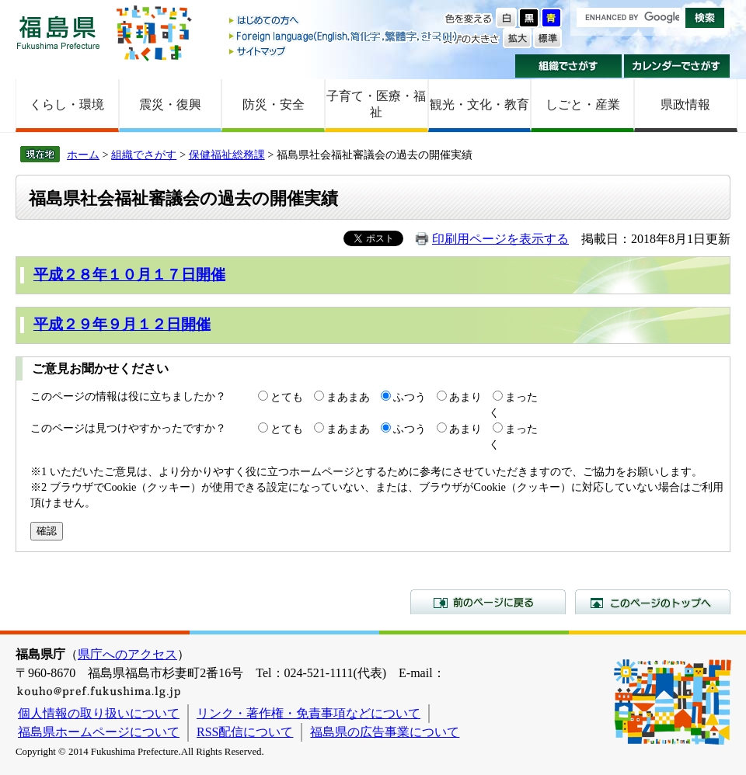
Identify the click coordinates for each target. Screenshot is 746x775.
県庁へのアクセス (127, 654)
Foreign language (344, 36)
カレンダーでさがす (677, 66)
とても (286, 397)
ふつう (409, 397)
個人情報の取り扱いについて (99, 713)
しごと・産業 (583, 104)
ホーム (83, 154)
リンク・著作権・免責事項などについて (308, 713)
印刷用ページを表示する (500, 238)
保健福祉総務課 (227, 154)
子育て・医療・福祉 (376, 104)
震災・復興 (170, 104)
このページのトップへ (652, 601)
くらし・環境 (67, 104)
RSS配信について (245, 732)
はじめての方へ (344, 21)
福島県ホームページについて (99, 732)
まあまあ (348, 397)
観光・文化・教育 (479, 104)
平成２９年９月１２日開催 (122, 324)
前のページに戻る (488, 601)
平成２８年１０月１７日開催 (129, 274)
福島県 (58, 32)
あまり (465, 397)
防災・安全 (273, 104)
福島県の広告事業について (384, 732)
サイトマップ (344, 50)
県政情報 (685, 104)
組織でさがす (568, 66)
